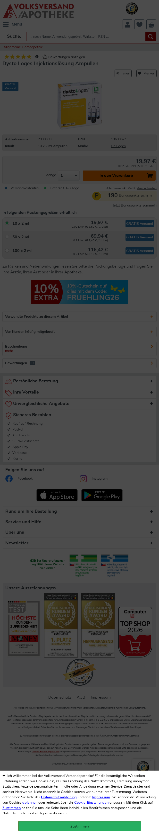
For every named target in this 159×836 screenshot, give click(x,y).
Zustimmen (11, 808)
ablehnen (29, 802)
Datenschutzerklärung (59, 797)
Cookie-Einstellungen (91, 802)
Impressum (101, 797)
